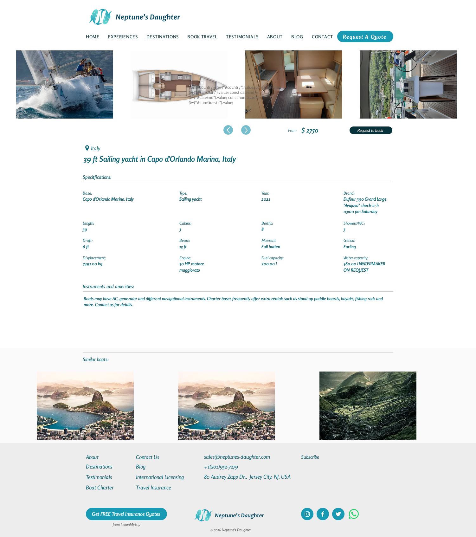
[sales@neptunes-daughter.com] (238, 457)
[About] (109, 457)
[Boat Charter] (109, 487)
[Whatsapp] (354, 514)
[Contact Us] (159, 457)
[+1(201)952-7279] (233, 466)
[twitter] (338, 514)
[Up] (228, 130)
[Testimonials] (109, 477)
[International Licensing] (164, 477)
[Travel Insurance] (159, 487)
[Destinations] (109, 466)
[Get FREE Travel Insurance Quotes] (126, 514)
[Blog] (159, 466)
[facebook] (323, 514)
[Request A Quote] (365, 36)
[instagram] (307, 514)
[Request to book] (371, 130)
